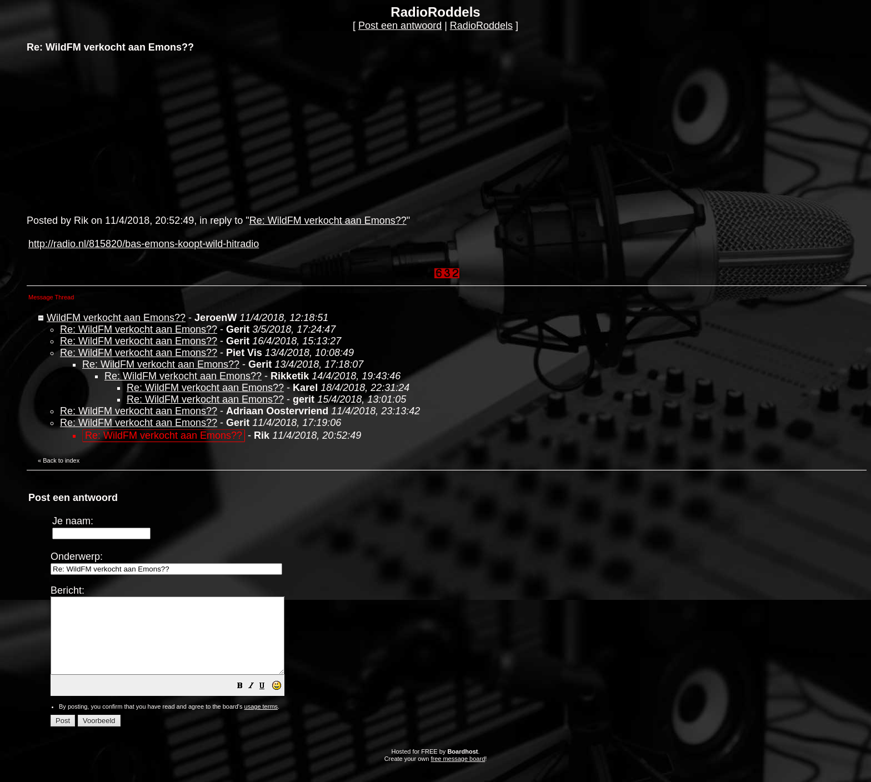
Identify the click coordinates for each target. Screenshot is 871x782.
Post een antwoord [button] (400, 25)
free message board (458, 773)
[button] (267, 701)
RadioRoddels (481, 25)
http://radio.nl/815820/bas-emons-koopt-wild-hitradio (143, 243)
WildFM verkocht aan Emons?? (116, 317)
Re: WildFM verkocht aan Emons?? (328, 220)
